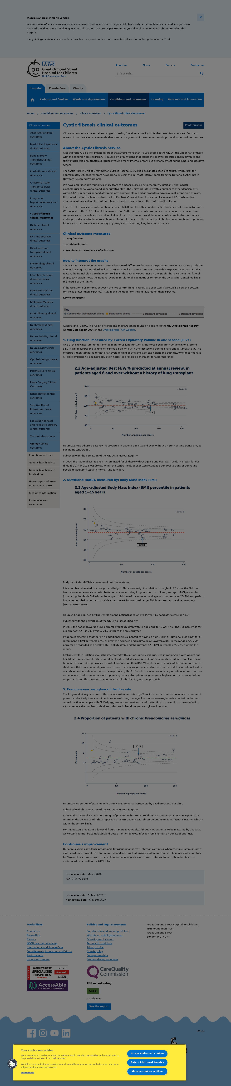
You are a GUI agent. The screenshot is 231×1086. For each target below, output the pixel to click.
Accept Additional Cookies (147, 1053)
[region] (99, 1062)
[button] (12, 1064)
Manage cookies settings (147, 1071)
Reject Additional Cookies (147, 1062)
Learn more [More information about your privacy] (27, 1072)
